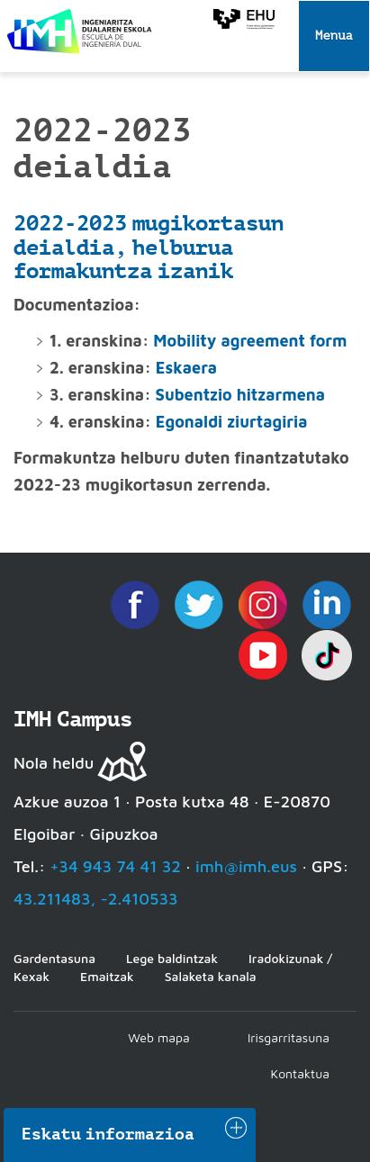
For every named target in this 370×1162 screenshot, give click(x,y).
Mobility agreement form (250, 340)
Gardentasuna (54, 958)
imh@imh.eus (246, 866)
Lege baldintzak (172, 958)
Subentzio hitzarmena (240, 394)
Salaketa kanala (211, 976)
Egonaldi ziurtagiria (232, 421)
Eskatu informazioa (108, 1134)
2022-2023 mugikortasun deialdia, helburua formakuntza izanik (149, 247)
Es (164, 367)
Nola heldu (54, 762)
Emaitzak (107, 976)
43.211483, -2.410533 (96, 898)
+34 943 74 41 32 (115, 866)
